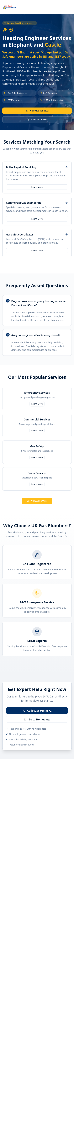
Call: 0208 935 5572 (36, 710)
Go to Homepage (37, 719)
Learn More (37, 187)
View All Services (37, 119)
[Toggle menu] (69, 7)
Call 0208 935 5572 (37, 110)
